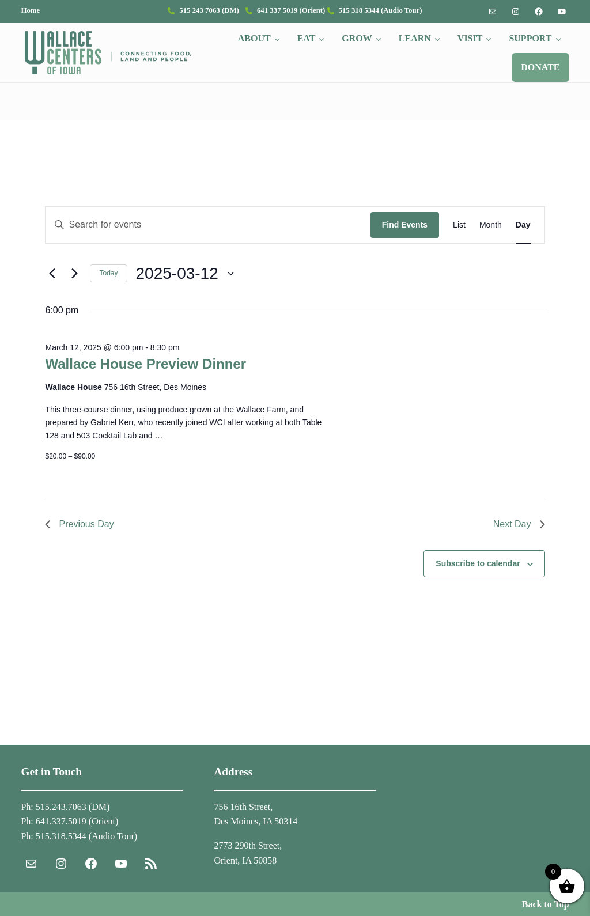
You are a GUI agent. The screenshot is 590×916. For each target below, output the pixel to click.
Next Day (519, 524)
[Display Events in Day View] (523, 225)
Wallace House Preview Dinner (145, 364)
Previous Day (79, 524)
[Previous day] (52, 274)
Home (30, 10)
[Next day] (74, 274)
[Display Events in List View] (459, 225)
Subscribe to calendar (478, 563)
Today (108, 273)
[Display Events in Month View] (490, 225)
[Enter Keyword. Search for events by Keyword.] (208, 225)
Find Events (405, 224)
